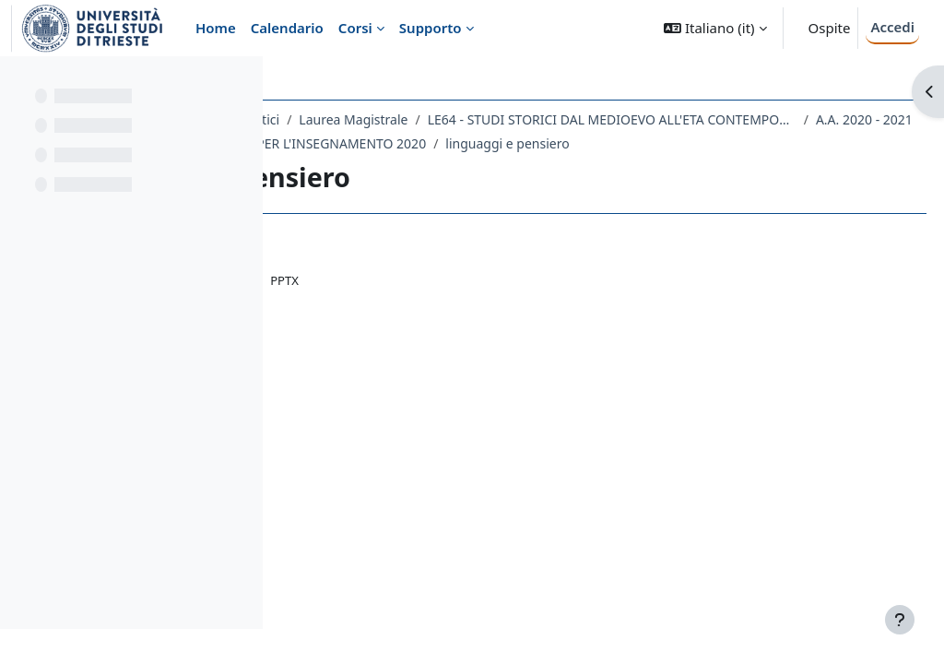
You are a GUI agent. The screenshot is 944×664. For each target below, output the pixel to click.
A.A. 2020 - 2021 (754, 143)
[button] (715, 28)
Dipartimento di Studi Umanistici (397, 119)
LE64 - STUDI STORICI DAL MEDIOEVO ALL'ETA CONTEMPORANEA (502, 143)
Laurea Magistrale (569, 119)
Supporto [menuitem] (430, 27)
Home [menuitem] (215, 27)
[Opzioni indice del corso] (240, 83)
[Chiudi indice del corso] (19, 83)
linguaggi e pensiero (723, 167)
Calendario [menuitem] (287, 27)
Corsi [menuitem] (355, 27)
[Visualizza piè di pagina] (899, 619)
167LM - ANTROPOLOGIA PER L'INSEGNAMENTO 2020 (480, 167)
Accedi (892, 27)
